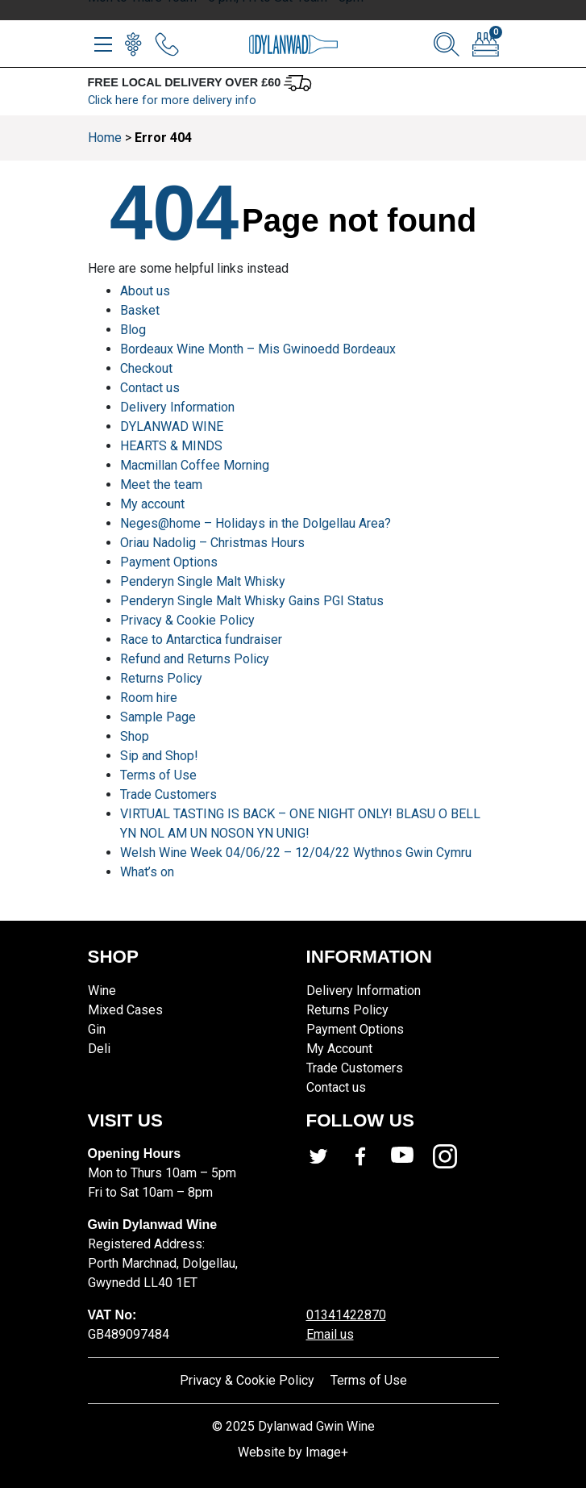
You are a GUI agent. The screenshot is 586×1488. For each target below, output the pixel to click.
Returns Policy (161, 678)
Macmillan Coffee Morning (194, 465)
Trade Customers (168, 794)
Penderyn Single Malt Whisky (202, 581)
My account (152, 504)
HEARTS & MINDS (171, 446)
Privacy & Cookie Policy (187, 620)
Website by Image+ (293, 1452)
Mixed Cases (125, 1010)
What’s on (147, 872)
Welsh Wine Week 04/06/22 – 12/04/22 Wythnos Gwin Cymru (296, 852)
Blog (133, 329)
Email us (330, 1334)
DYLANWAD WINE (171, 426)
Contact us (150, 387)
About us (145, 291)
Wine (102, 990)
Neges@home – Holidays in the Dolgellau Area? (255, 523)
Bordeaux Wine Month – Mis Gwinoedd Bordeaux (258, 349)
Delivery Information (177, 407)
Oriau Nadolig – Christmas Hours (212, 542)
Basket (140, 310)
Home (105, 137)
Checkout (146, 368)
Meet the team (161, 484)
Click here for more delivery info (172, 100)
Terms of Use (158, 775)
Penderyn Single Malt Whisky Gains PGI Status (252, 600)
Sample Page (158, 717)
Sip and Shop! (159, 755)
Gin (97, 1029)
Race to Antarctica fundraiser (201, 639)
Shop (134, 736)
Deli (99, 1048)
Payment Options (169, 562)
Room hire (148, 697)
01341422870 (346, 1315)
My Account (339, 1048)
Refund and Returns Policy (194, 659)
